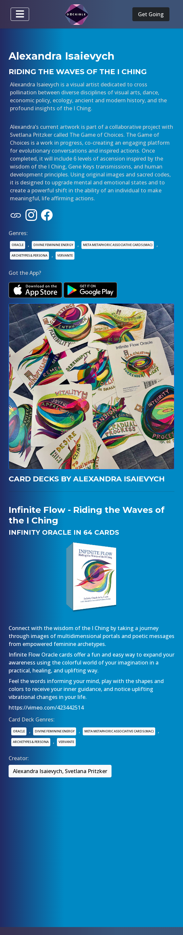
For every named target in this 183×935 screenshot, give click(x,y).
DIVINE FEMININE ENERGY (53, 245)
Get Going (151, 14)
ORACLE (17, 245)
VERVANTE (65, 255)
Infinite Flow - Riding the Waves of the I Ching (86, 515)
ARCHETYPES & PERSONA (29, 255)
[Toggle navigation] (20, 14)
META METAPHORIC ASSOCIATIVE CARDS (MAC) (117, 245)
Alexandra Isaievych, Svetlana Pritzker (60, 771)
